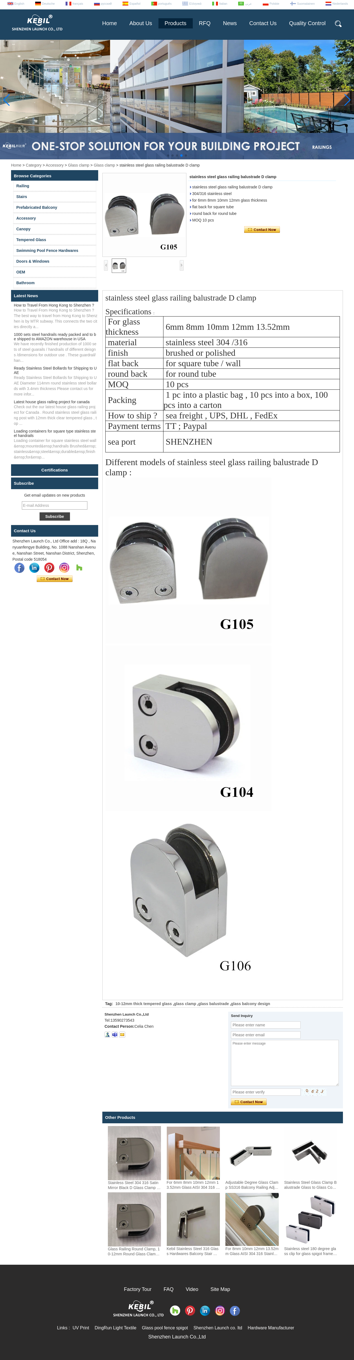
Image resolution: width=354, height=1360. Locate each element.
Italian (223, 3)
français (77, 3)
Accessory (55, 165)
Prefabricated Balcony (36, 207)
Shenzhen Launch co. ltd (217, 1327)
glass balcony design (250, 1003)
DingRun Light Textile (115, 1327)
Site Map (220, 1289)
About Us (140, 23)
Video (192, 1289)
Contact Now (54, 579)
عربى (248, 3)
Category (33, 165)
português (165, 3)
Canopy (23, 229)
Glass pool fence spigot (165, 1327)
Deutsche (48, 3)
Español (134, 3)
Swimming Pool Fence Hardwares (47, 250)
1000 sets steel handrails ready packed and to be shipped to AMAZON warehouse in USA (55, 336)
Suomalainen (306, 3)
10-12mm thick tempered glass (143, 1003)
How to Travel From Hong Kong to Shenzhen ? (54, 305)
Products (175, 23)
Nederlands (340, 3)
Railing (22, 186)
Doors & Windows (33, 261)
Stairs (21, 196)
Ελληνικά (195, 3)
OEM (20, 272)
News (230, 23)
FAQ (169, 1289)
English (19, 3)
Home (109, 23)
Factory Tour (138, 1289)
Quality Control (307, 23)
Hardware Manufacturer (271, 1327)
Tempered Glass (31, 240)
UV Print (81, 1327)
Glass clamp (78, 165)
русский (106, 3)
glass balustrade (213, 1003)
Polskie (274, 3)
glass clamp (185, 1003)
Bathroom (25, 283)
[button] (168, 155)
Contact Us (263, 23)
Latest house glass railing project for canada (52, 402)
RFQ (204, 23)
